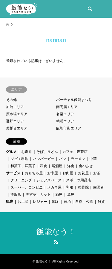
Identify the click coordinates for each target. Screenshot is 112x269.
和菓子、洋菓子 (23, 166)
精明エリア (65, 121)
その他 (11, 100)
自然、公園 (84, 202)
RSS (56, 242)
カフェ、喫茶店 (75, 152)
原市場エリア (16, 114)
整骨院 (83, 187)
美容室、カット (38, 194)
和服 (69, 187)
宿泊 (67, 202)
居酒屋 (57, 166)
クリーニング (21, 180)
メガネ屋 (54, 187)
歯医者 (98, 187)
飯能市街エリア (68, 128)
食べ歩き (86, 166)
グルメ (11, 152)
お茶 (96, 173)
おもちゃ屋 (34, 173)
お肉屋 (67, 173)
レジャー (40, 202)
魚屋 (70, 194)
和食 (43, 166)
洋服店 (15, 194)
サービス (13, 173)
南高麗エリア (67, 107)
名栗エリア (65, 114)
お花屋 (83, 173)
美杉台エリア (16, 128)
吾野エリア (15, 121)
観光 (9, 202)
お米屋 (52, 173)
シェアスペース (49, 180)
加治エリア (15, 107)
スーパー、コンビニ (26, 187)
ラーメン (78, 159)
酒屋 (58, 194)
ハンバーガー (43, 159)
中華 (93, 159)
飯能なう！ (56, 231)
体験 (55, 202)
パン (62, 159)
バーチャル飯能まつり (74, 100)
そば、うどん (47, 152)
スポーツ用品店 (78, 180)
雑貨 (101, 202)
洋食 (70, 166)
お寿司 (26, 152)
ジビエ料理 (19, 159)
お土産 (23, 202)
